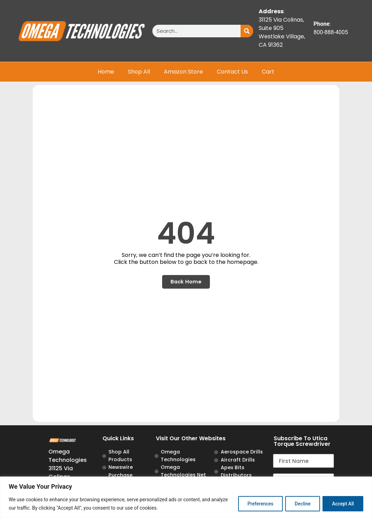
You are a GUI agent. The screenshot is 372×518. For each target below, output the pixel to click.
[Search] (247, 31)
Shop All (139, 72)
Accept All (342, 503)
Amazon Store (183, 72)
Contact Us (232, 72)
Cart (268, 72)
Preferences (255, 503)
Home (106, 72)
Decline (300, 503)
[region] (186, 497)
